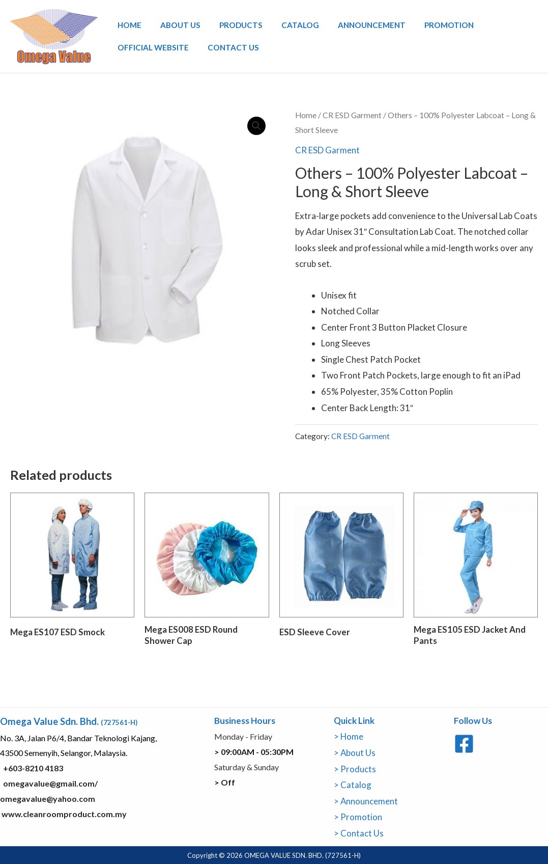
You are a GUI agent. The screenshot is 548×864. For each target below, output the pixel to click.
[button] (256, 126)
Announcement (351, 26)
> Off (224, 782)
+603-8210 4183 (33, 768)
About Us (173, 26)
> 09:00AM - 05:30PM (254, 752)
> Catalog (352, 784)
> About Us (355, 752)
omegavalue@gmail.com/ (50, 783)
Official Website (150, 45)
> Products (355, 768)
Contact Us (226, 45)
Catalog (284, 26)
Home (127, 26)
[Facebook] (464, 743)
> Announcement (366, 800)
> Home (349, 736)
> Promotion (358, 817)
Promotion (423, 26)
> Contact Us (359, 832)
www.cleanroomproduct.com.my (63, 813)
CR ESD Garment (352, 115)
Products (229, 26)
